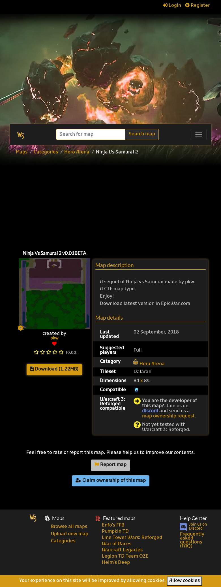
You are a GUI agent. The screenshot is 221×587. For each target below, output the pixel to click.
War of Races (116, 544)
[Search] (91, 134)
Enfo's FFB (113, 525)
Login (172, 5)
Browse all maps (69, 527)
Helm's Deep (116, 563)
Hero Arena (76, 152)
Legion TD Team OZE (125, 556)
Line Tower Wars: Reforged (132, 538)
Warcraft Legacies (122, 550)
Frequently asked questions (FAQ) (192, 540)
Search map (142, 134)
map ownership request (168, 416)
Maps (21, 152)
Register (197, 5)
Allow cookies (184, 581)
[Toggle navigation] (199, 134)
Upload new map (69, 534)
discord (150, 411)
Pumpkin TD (115, 531)
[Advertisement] (116, 201)
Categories (46, 152)
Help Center (193, 518)
